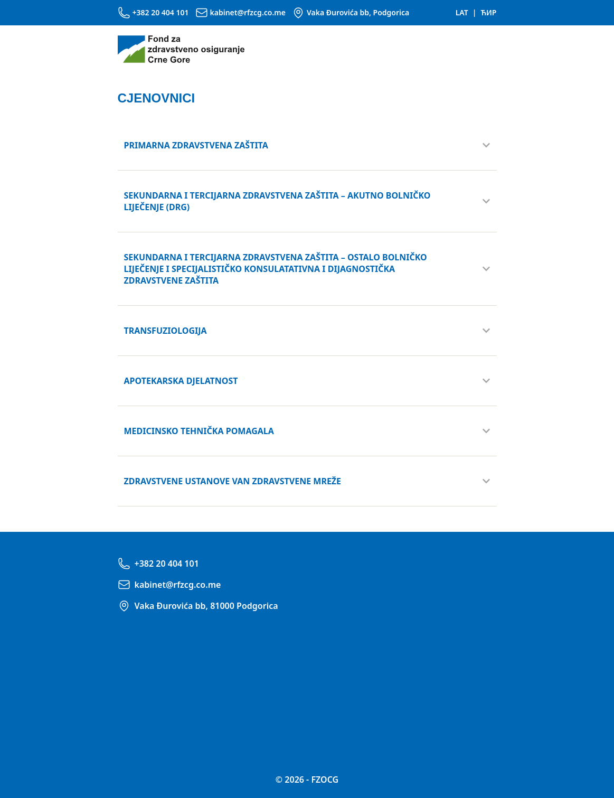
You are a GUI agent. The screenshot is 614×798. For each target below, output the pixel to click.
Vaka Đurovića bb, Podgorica (358, 12)
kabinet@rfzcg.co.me (248, 12)
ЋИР (488, 12)
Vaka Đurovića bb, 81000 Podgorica (206, 606)
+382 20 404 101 (161, 12)
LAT (462, 12)
